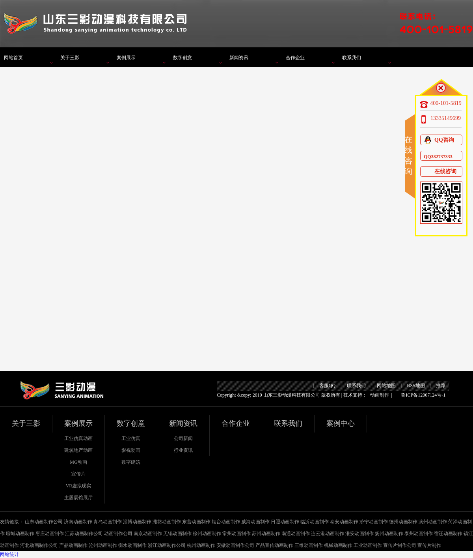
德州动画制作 (403, 521)
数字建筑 (130, 462)
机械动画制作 (338, 545)
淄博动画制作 (137, 521)
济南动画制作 (78, 521)
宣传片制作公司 (399, 545)
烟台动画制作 (226, 521)
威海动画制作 (255, 521)
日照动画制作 (285, 521)
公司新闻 (183, 438)
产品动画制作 (73, 545)
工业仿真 (130, 438)
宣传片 (78, 474)
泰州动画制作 (418, 533)
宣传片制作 (429, 545)
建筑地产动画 (78, 450)
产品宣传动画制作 (274, 545)
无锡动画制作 (177, 533)
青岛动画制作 (107, 521)
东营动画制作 (196, 521)
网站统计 (9, 554)
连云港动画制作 (327, 533)
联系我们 (351, 57)
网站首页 (13, 57)
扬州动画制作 (389, 533)
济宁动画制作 (373, 521)
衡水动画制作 (132, 545)
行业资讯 (183, 450)
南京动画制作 (148, 533)
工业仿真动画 (78, 438)
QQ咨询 (439, 140)
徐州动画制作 (207, 533)
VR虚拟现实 (78, 486)
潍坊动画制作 (167, 521)
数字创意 (182, 57)
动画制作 (379, 395)
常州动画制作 (236, 533)
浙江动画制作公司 (167, 545)
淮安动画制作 (359, 533)
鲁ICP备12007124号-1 (423, 395)
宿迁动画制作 (448, 533)
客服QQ (327, 385)
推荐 (440, 385)
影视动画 (130, 450)
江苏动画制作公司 (84, 533)
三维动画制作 (308, 545)
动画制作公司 (118, 533)
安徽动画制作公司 (235, 545)
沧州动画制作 (103, 545)
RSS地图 (416, 385)
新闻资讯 (238, 57)
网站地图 (386, 385)
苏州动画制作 (266, 533)
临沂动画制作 (314, 521)
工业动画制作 (368, 545)
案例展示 (126, 57)
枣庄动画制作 (49, 533)
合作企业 (295, 57)
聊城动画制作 (20, 533)
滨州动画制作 (433, 521)
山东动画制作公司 (44, 521)
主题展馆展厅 (78, 497)
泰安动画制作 (344, 521)
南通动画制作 (295, 533)
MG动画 (78, 462)
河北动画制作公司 (39, 545)
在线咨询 (440, 171)
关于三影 (69, 57)
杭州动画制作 (201, 545)
